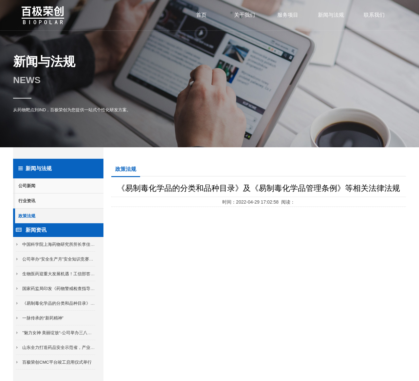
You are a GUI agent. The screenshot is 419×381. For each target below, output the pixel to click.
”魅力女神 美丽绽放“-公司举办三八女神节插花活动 (69, 332)
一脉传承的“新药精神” (43, 318)
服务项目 (287, 15)
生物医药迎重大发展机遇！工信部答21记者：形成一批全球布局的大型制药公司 (97, 273)
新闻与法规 (331, 15)
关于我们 (244, 15)
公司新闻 (26, 185)
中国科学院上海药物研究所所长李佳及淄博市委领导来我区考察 (81, 244)
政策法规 (26, 215)
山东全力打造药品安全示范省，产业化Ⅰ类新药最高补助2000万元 (83, 347)
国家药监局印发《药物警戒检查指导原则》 (62, 288)
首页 (201, 15)
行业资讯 (26, 200)
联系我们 (374, 15)
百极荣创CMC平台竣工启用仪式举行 (57, 362)
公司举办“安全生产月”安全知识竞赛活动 (60, 259)
